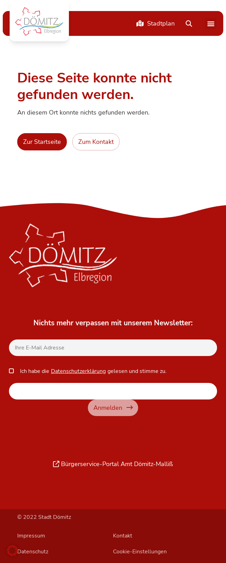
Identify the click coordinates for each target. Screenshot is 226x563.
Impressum (31, 536)
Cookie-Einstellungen (140, 551)
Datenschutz (32, 551)
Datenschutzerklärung (78, 371)
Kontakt (122, 536)
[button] (39, 21)
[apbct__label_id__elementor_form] (113, 391)
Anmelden (113, 407)
